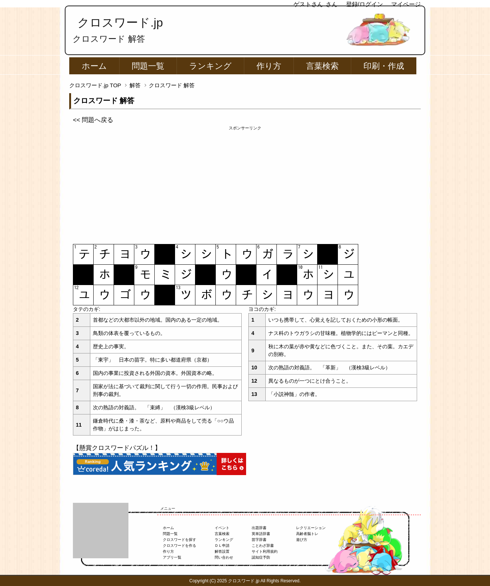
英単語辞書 (261, 534)
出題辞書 (259, 528)
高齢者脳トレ (307, 534)
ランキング (210, 66)
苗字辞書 (259, 540)
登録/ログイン (364, 4)
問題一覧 (148, 66)
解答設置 (222, 551)
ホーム (94, 66)
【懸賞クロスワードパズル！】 (117, 447)
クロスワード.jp (120, 22)
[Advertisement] (245, 183)
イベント (222, 528)
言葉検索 (322, 66)
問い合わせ (224, 557)
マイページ (406, 4)
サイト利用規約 (265, 551)
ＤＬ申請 (222, 545)
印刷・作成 (383, 66)
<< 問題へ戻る (93, 119)
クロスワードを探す (179, 540)
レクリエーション (311, 528)
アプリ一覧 (172, 557)
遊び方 (301, 540)
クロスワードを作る (179, 545)
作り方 (268, 66)
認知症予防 (261, 557)
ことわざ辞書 (263, 545)
